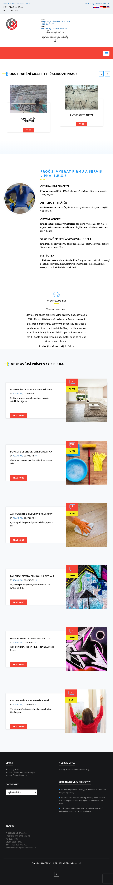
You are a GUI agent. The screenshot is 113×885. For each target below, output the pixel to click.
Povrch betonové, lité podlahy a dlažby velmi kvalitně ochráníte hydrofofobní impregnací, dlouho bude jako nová (82, 800)
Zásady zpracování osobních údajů (74, 769)
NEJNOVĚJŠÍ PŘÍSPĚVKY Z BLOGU (56, 21)
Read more (18, 416)
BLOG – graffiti (12, 769)
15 (36, 580)
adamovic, (18, 394)
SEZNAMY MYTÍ (48, 24)
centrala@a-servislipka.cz (96, 4)
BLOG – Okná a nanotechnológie (20, 772)
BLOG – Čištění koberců (16, 775)
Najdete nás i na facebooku (17, 4)
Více (28, 130)
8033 (37, 456)
